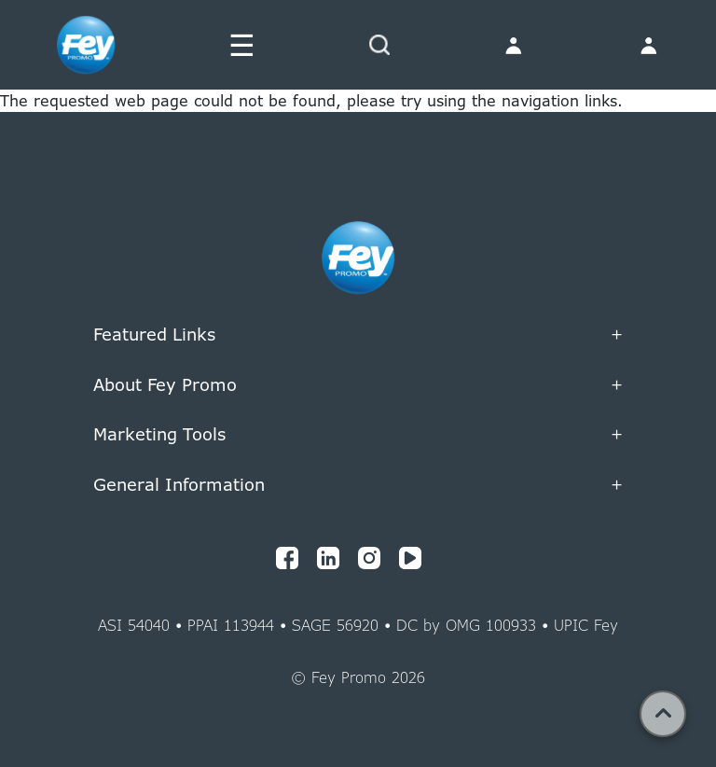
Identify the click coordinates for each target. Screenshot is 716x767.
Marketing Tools (358, 435)
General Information (358, 485)
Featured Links (358, 335)
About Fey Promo (358, 385)
